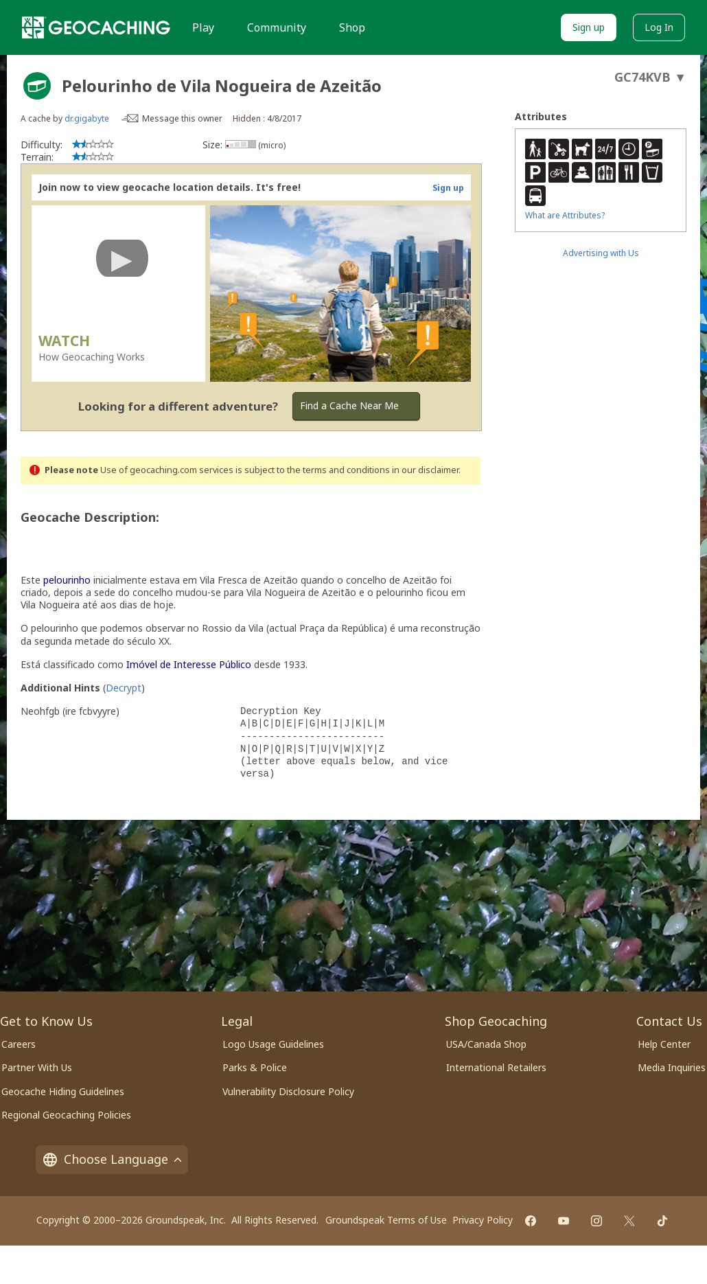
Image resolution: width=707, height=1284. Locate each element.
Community (276, 27)
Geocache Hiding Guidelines (62, 1091)
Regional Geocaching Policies (66, 1114)
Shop (352, 27)
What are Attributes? (565, 215)
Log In (659, 27)
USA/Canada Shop (486, 1044)
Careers (18, 1044)
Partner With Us (36, 1067)
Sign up (588, 27)
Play (203, 27)
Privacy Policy (482, 1219)
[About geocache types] (37, 85)
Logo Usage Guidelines (273, 1044)
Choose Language (112, 1159)
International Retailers (496, 1067)
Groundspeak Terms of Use (386, 1219)
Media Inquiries (672, 1067)
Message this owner (182, 118)
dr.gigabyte (87, 118)
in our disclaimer (425, 470)
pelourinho (67, 579)
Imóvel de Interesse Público (188, 664)
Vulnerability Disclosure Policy (288, 1091)
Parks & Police (254, 1067)
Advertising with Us (601, 253)
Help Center (664, 1044)
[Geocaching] (96, 27)
